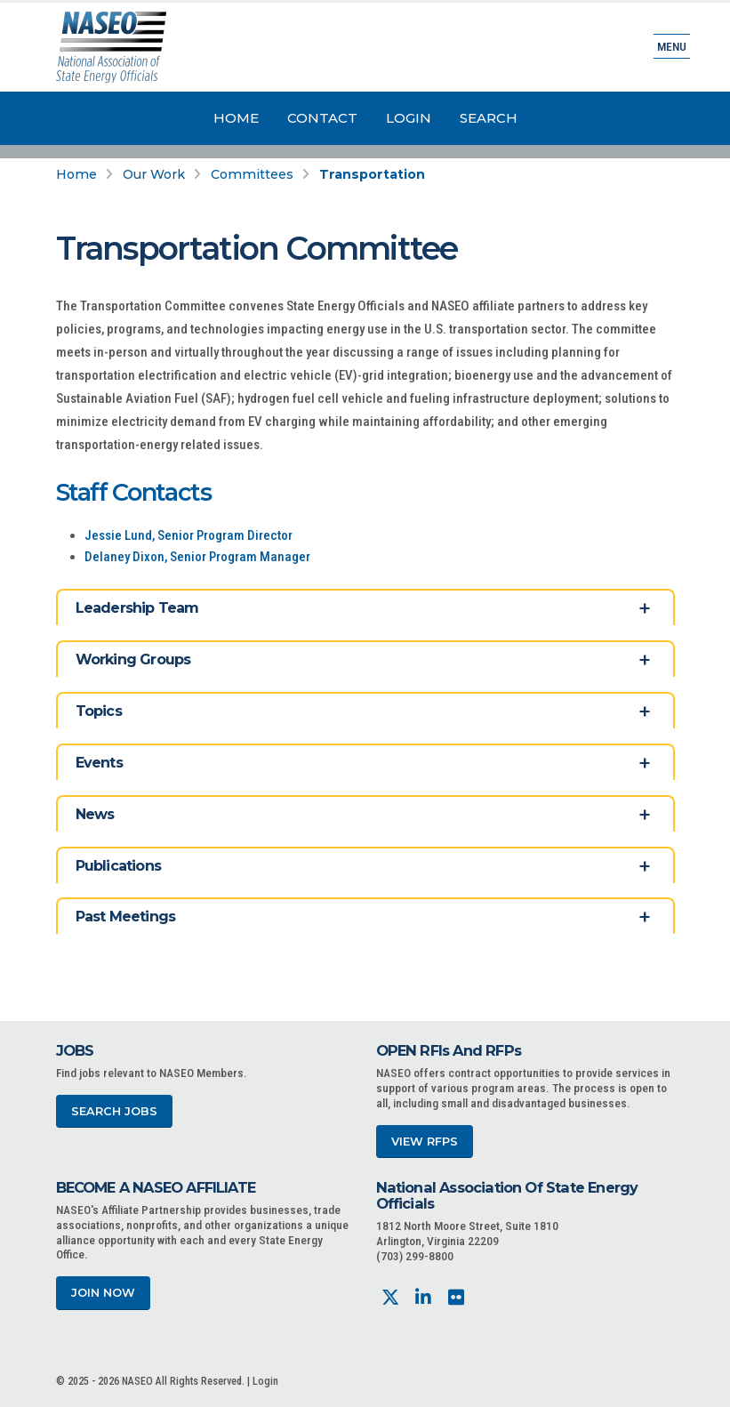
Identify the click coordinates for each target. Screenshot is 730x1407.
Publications (118, 865)
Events (99, 762)
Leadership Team (137, 607)
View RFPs (424, 1141)
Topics (99, 711)
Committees (252, 174)
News (95, 814)
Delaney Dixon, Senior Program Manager (197, 557)
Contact (322, 117)
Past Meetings (126, 916)
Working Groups (133, 659)
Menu (671, 46)
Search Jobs (114, 1111)
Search (488, 117)
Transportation (372, 174)
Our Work (154, 174)
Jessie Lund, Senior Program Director (188, 535)
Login (408, 117)
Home (236, 117)
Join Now (103, 1292)
